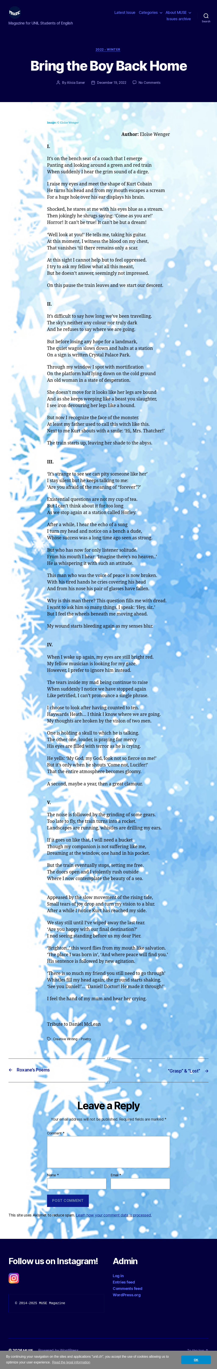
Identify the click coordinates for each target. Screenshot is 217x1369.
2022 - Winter (108, 56)
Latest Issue (124, 15)
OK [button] (196, 1360)
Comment (56, 1140)
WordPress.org (127, 1301)
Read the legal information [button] (71, 1362)
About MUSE (176, 15)
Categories (148, 15)
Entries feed (124, 1289)
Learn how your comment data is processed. (114, 1222)
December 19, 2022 (111, 90)
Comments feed (127, 1295)
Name (53, 1182)
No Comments (151, 90)
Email (116, 1182)
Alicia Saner (74, 90)
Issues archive (179, 22)
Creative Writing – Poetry (72, 1046)
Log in (118, 1282)
